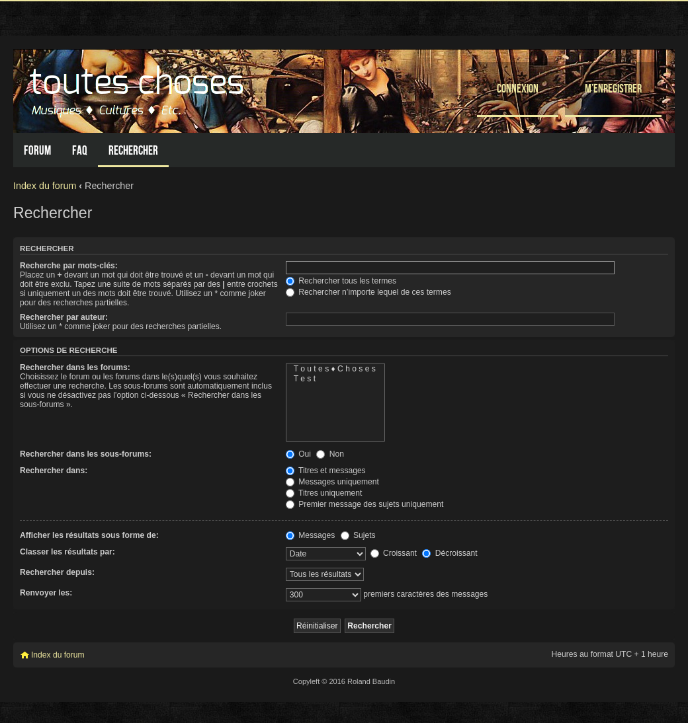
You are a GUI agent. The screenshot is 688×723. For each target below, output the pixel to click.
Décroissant (449, 553)
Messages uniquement (332, 481)
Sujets (358, 535)
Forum (37, 150)
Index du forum (44, 185)
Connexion (517, 88)
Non (330, 454)
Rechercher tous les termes (341, 280)
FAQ (79, 150)
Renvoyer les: (46, 592)
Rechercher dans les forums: (75, 367)
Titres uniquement (324, 493)
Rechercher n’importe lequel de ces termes (368, 292)
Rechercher (133, 150)
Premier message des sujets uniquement (365, 504)
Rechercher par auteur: (64, 317)
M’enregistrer (613, 88)
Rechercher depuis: (57, 572)
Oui (298, 454)
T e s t (335, 379)
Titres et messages (326, 470)
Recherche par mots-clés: (69, 265)
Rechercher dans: (53, 470)
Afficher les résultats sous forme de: (89, 535)
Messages (310, 535)
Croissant (393, 553)
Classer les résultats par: (67, 551)
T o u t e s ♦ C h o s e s (335, 369)
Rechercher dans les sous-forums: (85, 454)
